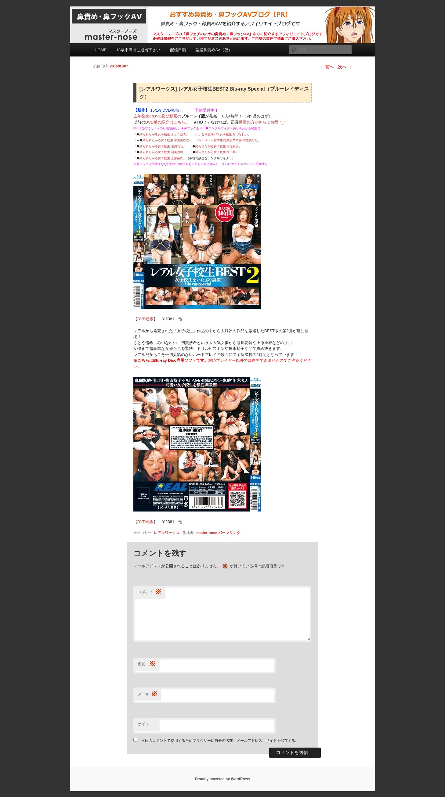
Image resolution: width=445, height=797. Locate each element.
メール (147, 694)
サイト (144, 724)
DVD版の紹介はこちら (165, 122)
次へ (345, 66)
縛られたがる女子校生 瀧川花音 (161, 146)
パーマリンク (229, 533)
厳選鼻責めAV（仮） (213, 50)
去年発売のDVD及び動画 (155, 116)
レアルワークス (166, 533)
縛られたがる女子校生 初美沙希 (161, 152)
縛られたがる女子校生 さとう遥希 (162, 134)
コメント (149, 592)
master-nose (206, 533)
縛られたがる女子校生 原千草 (215, 152)
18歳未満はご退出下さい (138, 50)
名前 (147, 664)
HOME (101, 50)
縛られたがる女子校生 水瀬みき (217, 146)
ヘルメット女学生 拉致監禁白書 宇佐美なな (228, 140)
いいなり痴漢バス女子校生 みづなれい (221, 134)
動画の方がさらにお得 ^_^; (263, 122)
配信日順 (178, 50)
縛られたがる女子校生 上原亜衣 (161, 158)
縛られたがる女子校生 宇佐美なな (166, 140)
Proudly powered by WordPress (222, 779)
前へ (327, 66)
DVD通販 (145, 319)
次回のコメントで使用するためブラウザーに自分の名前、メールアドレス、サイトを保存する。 (220, 740)
